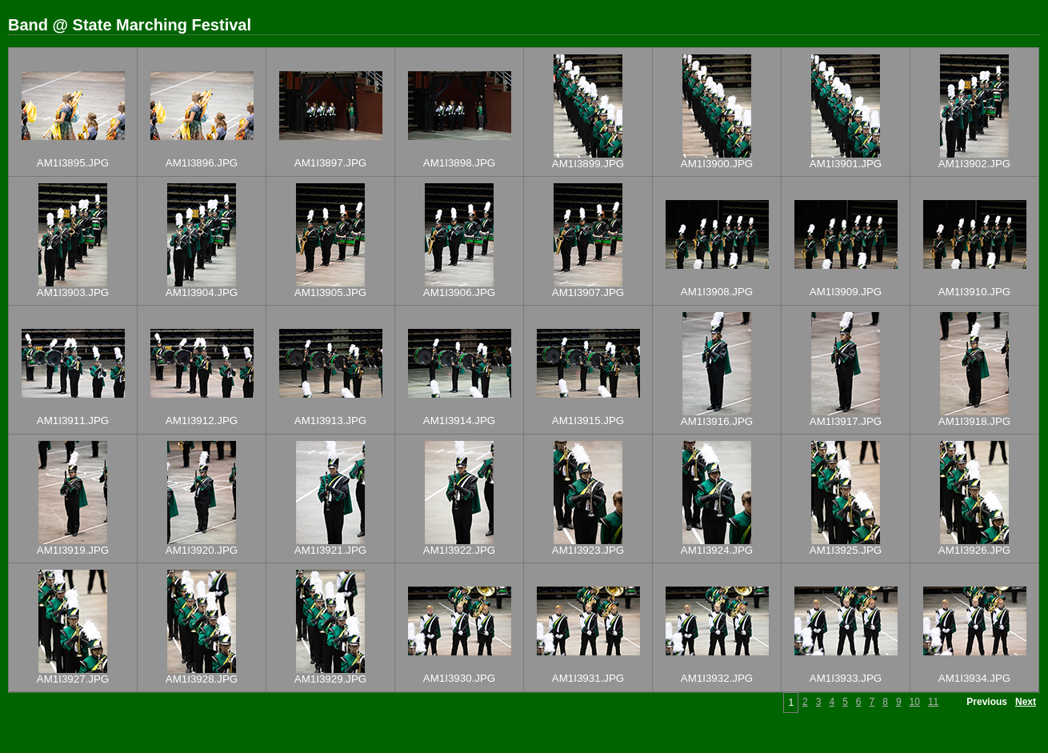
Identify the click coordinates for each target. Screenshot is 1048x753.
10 (915, 701)
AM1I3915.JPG (588, 421)
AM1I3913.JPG (330, 421)
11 (933, 701)
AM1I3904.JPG (202, 292)
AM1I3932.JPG (717, 678)
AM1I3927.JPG (73, 679)
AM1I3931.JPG (588, 678)
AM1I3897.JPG (330, 163)
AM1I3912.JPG (202, 421)
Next (1025, 701)
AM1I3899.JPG (588, 164)
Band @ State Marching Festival (129, 25)
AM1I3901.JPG (846, 164)
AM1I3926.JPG (974, 550)
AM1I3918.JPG (974, 421)
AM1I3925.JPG (846, 550)
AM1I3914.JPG (459, 421)
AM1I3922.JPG (459, 550)
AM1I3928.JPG (202, 679)
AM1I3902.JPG (974, 164)
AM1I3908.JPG (717, 292)
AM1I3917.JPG (846, 421)
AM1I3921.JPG (330, 550)
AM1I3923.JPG (588, 550)
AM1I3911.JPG (73, 421)
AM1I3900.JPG (717, 164)
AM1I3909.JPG (846, 292)
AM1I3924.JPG (717, 550)
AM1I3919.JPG (73, 550)
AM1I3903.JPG (73, 292)
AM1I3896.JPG (202, 163)
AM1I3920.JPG (202, 550)
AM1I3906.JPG (459, 292)
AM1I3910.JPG (974, 292)
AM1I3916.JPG (717, 421)
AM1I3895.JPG (73, 163)
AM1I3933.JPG (846, 678)
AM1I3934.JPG (974, 678)
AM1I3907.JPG (588, 292)
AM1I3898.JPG (459, 163)
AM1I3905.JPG (330, 292)
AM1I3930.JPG (459, 678)
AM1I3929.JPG (330, 679)
